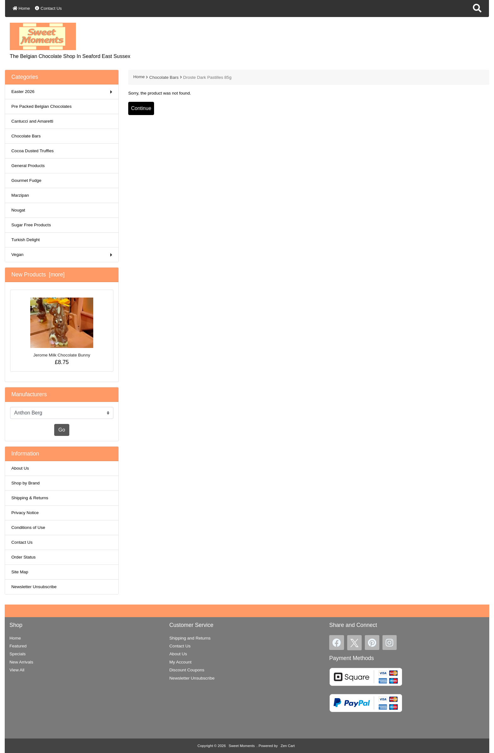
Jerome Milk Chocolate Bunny (61, 327)
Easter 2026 (61, 92)
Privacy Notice (25, 512)
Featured (17, 646)
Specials (17, 654)
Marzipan (20, 195)
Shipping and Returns (190, 638)
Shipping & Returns (29, 497)
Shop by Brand (25, 483)
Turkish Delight (25, 239)
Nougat (18, 210)
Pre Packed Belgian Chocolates (41, 106)
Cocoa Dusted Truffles (32, 150)
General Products (28, 165)
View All (16, 670)
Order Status (23, 557)
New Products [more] (38, 274)
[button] (477, 9)
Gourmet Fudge (26, 180)
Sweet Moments (242, 746)
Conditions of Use (28, 527)
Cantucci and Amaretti (32, 121)
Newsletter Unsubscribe (34, 586)
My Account (180, 662)
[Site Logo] (43, 36)
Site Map (19, 572)
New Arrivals (21, 662)
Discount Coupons (186, 670)
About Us (20, 468)
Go (61, 429)
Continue (141, 108)
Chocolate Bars (164, 77)
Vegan (61, 255)
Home (21, 8)
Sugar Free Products (31, 225)
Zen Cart (288, 746)
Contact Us (48, 8)
